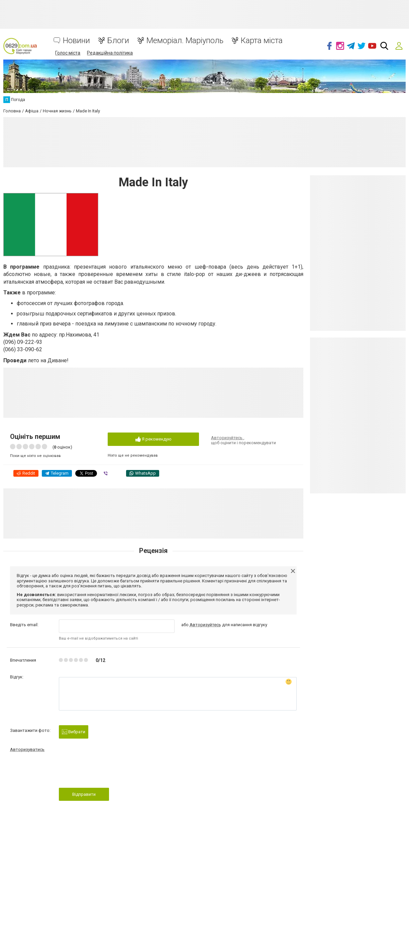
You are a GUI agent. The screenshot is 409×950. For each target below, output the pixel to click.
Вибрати (73, 732)
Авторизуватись (27, 749)
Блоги (118, 40)
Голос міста (67, 53)
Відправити (84, 794)
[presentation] (110, 772)
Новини (76, 40)
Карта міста (262, 40)
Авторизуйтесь (227, 437)
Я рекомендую (153, 439)
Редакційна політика (110, 53)
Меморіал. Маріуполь (184, 40)
